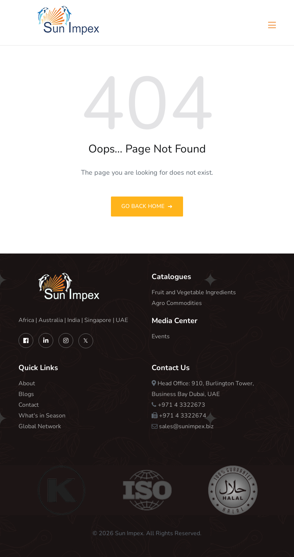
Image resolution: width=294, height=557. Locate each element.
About (26, 383)
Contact (28, 405)
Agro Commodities (177, 303)
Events (161, 336)
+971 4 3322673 (181, 405)
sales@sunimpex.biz (186, 426)
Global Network (39, 426)
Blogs (26, 394)
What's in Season (41, 416)
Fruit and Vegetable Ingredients (194, 292)
